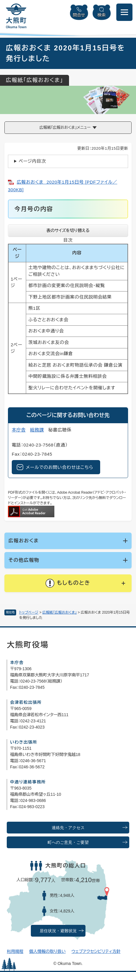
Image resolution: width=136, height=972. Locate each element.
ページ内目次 (32, 161)
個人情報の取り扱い (47, 951)
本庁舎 (19, 429)
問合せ (79, 15)
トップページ (28, 612)
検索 (102, 15)
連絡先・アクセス (68, 828)
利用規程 (15, 951)
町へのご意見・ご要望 (68, 842)
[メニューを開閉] (124, 12)
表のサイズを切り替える (68, 230)
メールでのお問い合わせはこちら (59, 467)
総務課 (37, 429)
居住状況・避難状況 (58, 931)
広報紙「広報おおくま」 (59, 612)
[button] (68, 583)
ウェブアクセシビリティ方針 (95, 951)
